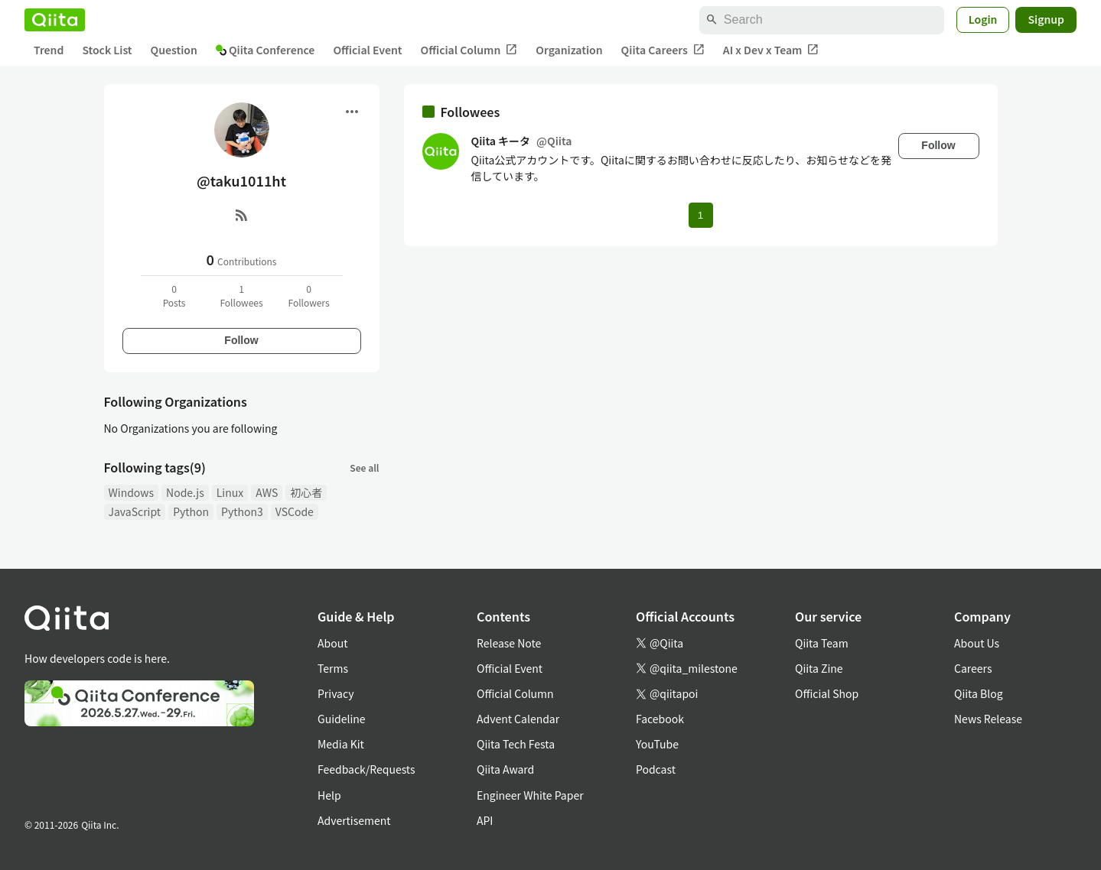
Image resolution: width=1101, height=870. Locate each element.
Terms (333, 668)
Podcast (656, 769)
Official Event (367, 49)
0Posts (174, 295)
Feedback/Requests (366, 769)
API (485, 820)
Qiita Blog (978, 693)
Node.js (185, 492)
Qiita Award (505, 769)
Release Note (509, 643)
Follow (241, 340)
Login (983, 19)
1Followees (241, 295)
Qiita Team (822, 643)
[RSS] (242, 215)
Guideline (342, 718)
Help (329, 795)
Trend (49, 49)
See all (364, 467)
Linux (230, 492)
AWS (267, 492)
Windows (132, 492)
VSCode (294, 511)
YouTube (657, 744)
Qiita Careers (663, 50)
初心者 (306, 492)
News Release (988, 718)
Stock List (107, 49)
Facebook (660, 718)
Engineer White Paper (530, 795)
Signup (1046, 19)
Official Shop (826, 693)
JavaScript (135, 511)
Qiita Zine (819, 668)
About (332, 643)
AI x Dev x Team (771, 50)
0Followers (308, 295)
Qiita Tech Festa (516, 744)
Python (191, 511)
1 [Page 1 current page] (700, 215)
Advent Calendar (518, 718)
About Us (976, 643)
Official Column (469, 50)
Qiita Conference (265, 49)
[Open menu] (352, 111)
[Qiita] (54, 19)
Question (174, 49)
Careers (973, 668)
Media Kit (341, 744)
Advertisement (354, 820)
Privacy (335, 693)
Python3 (242, 511)
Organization (569, 49)
